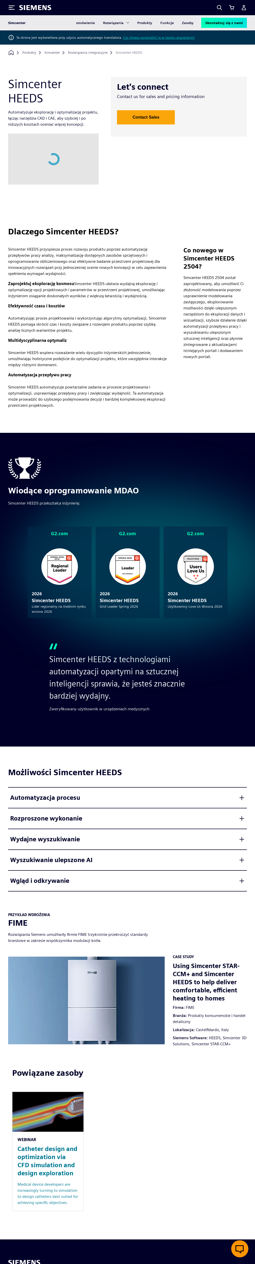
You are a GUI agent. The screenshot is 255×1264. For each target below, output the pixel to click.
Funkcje (167, 23)
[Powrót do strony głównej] (11, 52)
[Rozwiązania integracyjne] (88, 52)
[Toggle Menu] (11, 7)
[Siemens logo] (35, 7)
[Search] (219, 8)
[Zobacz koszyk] (232, 8)
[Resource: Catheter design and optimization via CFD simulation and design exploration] (48, 1151)
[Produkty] (29, 52)
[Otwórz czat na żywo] (240, 1249)
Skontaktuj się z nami (224, 23)
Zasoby (188, 23)
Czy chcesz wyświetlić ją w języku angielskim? (159, 37)
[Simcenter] (52, 52)
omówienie (85, 23)
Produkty (144, 23)
